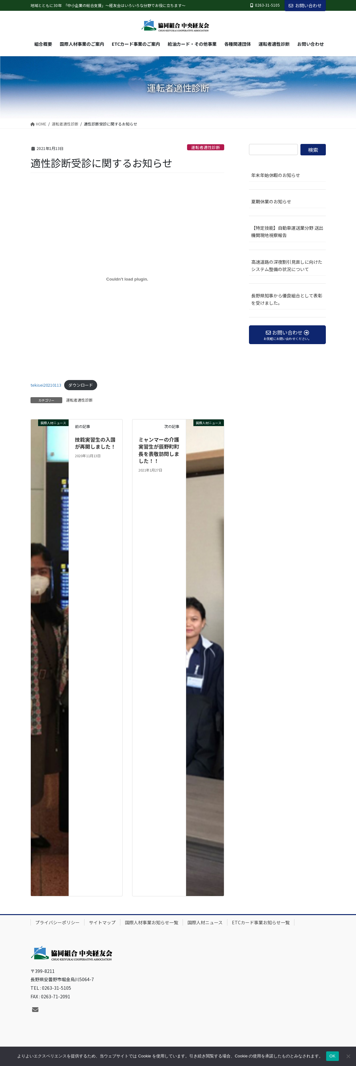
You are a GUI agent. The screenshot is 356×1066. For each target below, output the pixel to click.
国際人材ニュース (205, 922)
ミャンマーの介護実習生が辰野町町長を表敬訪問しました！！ (158, 450)
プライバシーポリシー (57, 922)
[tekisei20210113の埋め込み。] (127, 279)
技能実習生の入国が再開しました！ (95, 443)
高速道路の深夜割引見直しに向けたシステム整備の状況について (286, 265)
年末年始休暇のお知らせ (275, 175)
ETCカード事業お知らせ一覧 (261, 922)
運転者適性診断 (205, 147)
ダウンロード (80, 385)
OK (332, 1056)
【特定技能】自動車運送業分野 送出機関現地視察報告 (288, 231)
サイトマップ (102, 922)
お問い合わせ (305, 5)
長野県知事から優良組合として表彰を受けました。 (286, 299)
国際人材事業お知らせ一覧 (151, 922)
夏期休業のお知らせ (271, 201)
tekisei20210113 (45, 385)
